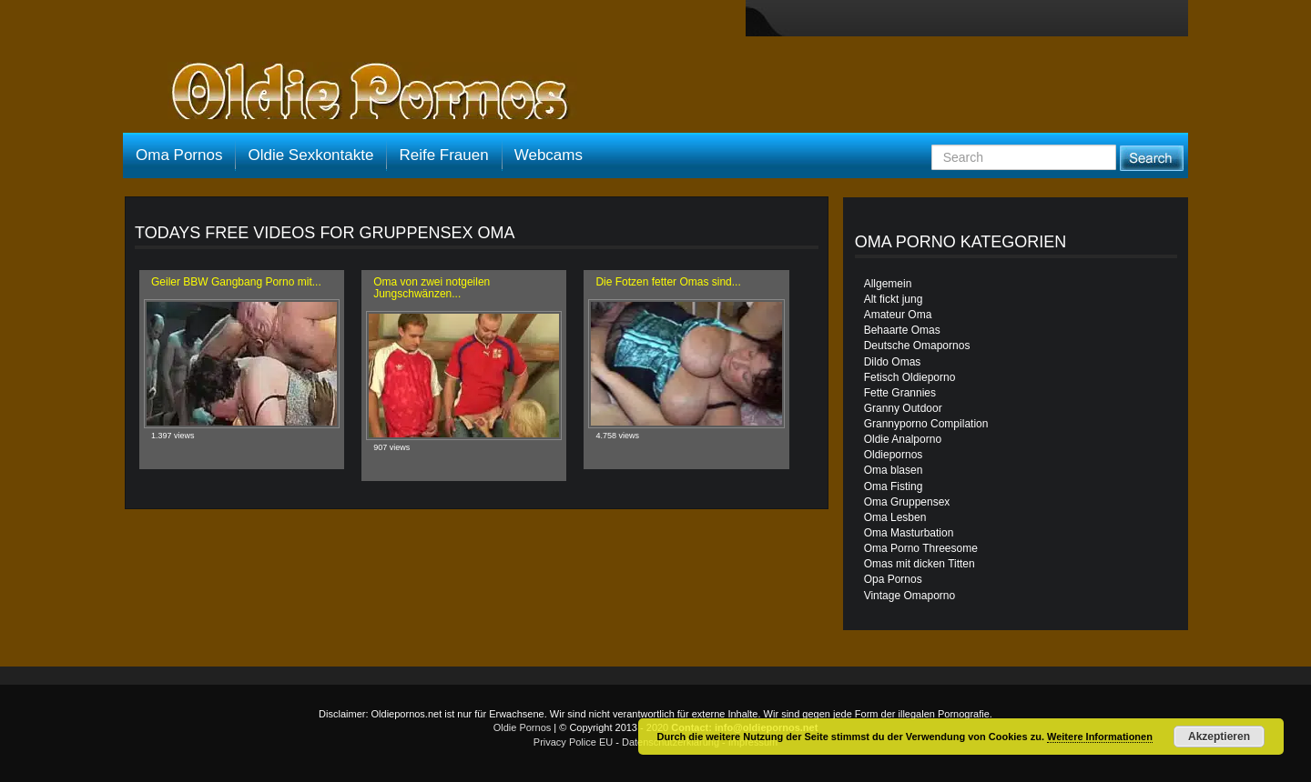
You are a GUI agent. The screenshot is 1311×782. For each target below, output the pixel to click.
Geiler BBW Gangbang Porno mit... (236, 282)
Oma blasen (893, 470)
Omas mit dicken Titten (919, 563)
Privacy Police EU (573, 742)
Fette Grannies (900, 392)
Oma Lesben (895, 517)
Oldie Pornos (522, 727)
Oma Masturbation (909, 532)
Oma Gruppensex (907, 502)
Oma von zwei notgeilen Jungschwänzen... (431, 288)
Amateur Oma (898, 314)
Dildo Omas (892, 362)
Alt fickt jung (893, 299)
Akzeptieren (1219, 736)
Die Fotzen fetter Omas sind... (667, 282)
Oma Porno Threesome (921, 548)
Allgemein (888, 283)
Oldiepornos (893, 454)
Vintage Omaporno (910, 595)
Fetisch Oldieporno (910, 377)
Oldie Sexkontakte (310, 155)
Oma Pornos (179, 155)
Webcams (548, 155)
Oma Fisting (893, 486)
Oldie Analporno (902, 439)
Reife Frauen (443, 155)
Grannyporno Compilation (926, 423)
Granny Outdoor (903, 408)
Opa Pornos (893, 579)
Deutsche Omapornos (917, 345)
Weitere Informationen (1100, 736)
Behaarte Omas (902, 330)
